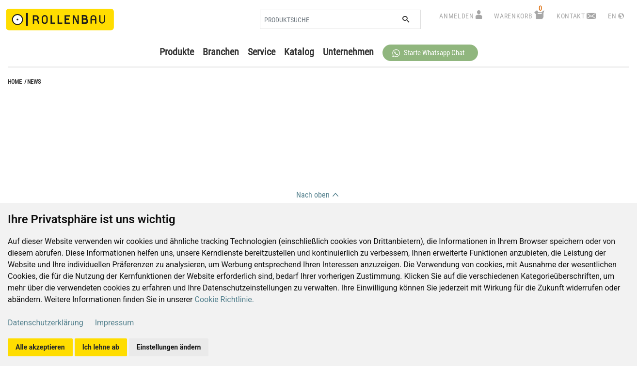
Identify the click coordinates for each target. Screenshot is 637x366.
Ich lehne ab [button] (100, 347)
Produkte (176, 52)
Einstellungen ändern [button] (169, 347)
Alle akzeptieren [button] (40, 347)
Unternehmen (348, 52)
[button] (430, 53)
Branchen (221, 52)
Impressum (114, 322)
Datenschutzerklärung (45, 322)
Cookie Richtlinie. (224, 299)
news (34, 81)
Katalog (299, 52)
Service (261, 52)
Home (15, 81)
